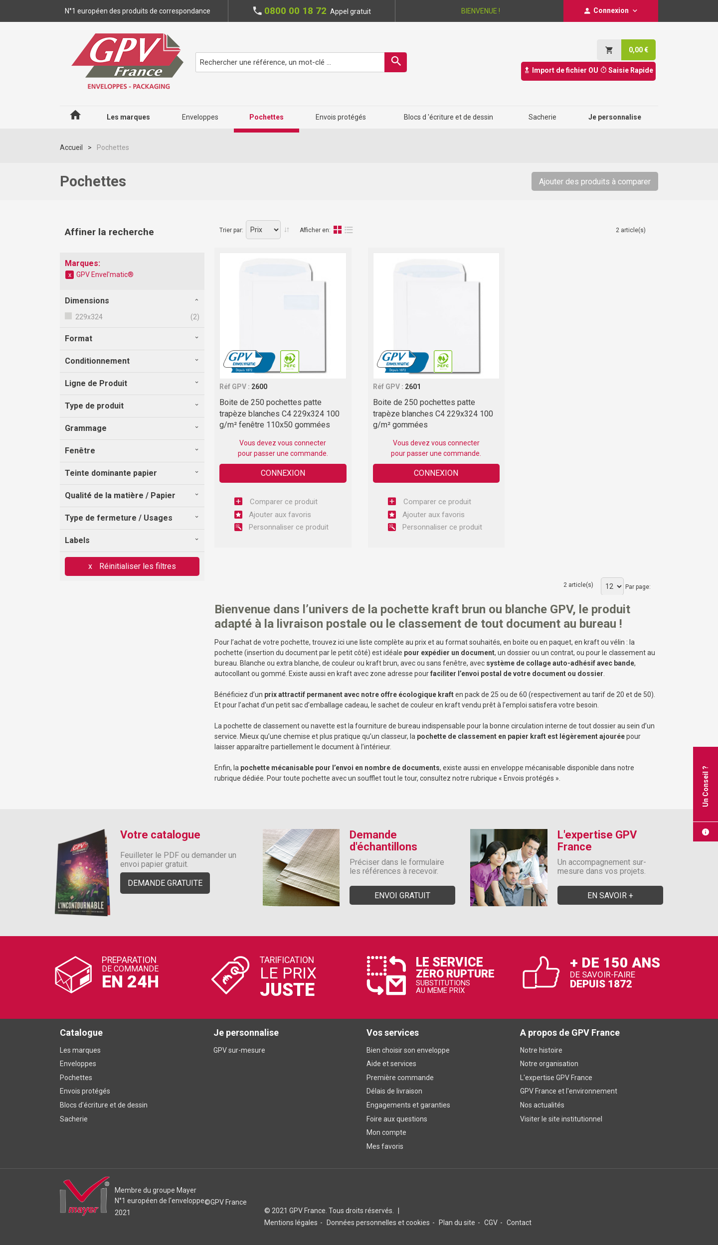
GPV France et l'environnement (568, 1091)
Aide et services (391, 1064)
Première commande (400, 1078)
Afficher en (314, 230)
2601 (413, 387)
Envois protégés (529, 778)
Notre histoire (541, 1050)
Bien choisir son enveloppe (408, 1050)
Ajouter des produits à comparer (595, 181)
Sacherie (74, 1119)
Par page (637, 586)
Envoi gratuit (402, 895)
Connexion (283, 473)
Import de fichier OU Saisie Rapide (588, 70)
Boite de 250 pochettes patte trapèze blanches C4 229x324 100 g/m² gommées (433, 413)
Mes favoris (384, 1146)
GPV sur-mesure (239, 1050)
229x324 (88, 317)
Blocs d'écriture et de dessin (104, 1105)
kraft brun (381, 663)
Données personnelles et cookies (378, 1223)
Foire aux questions (396, 1119)
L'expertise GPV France (556, 1078)
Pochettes (76, 1078)
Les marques (80, 1050)
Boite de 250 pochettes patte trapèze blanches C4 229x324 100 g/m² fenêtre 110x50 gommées (279, 413)
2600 (259, 387)
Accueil (71, 147)
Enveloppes (78, 1064)
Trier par (230, 230)
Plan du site (457, 1223)
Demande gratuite (165, 883)
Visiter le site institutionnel (561, 1119)
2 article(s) (631, 230)
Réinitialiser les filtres (136, 566)
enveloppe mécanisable (528, 768)
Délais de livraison (395, 1091)
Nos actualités (542, 1105)
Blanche (252, 663)
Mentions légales (291, 1223)
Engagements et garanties (408, 1105)
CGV (491, 1223)
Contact (519, 1223)
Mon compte (386, 1132)
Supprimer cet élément (70, 275)
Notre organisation (549, 1064)
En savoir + (610, 895)
